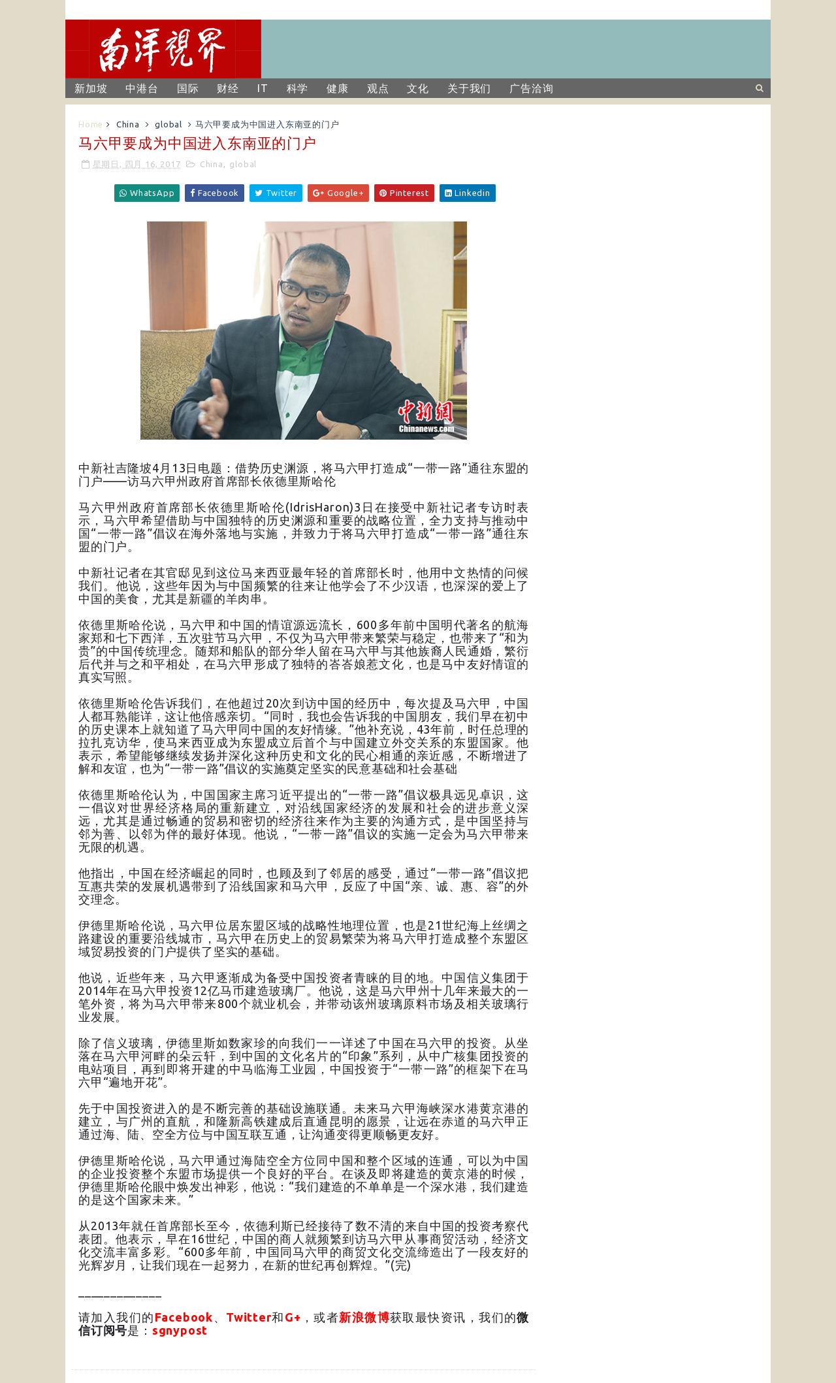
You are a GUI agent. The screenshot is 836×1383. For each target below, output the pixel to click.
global (168, 124)
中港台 (141, 88)
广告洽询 (531, 88)
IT (262, 88)
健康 (338, 88)
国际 (188, 88)
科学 (298, 88)
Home (90, 124)
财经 (228, 88)
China (128, 124)
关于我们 (469, 88)
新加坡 (90, 88)
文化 (418, 88)
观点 (378, 88)
